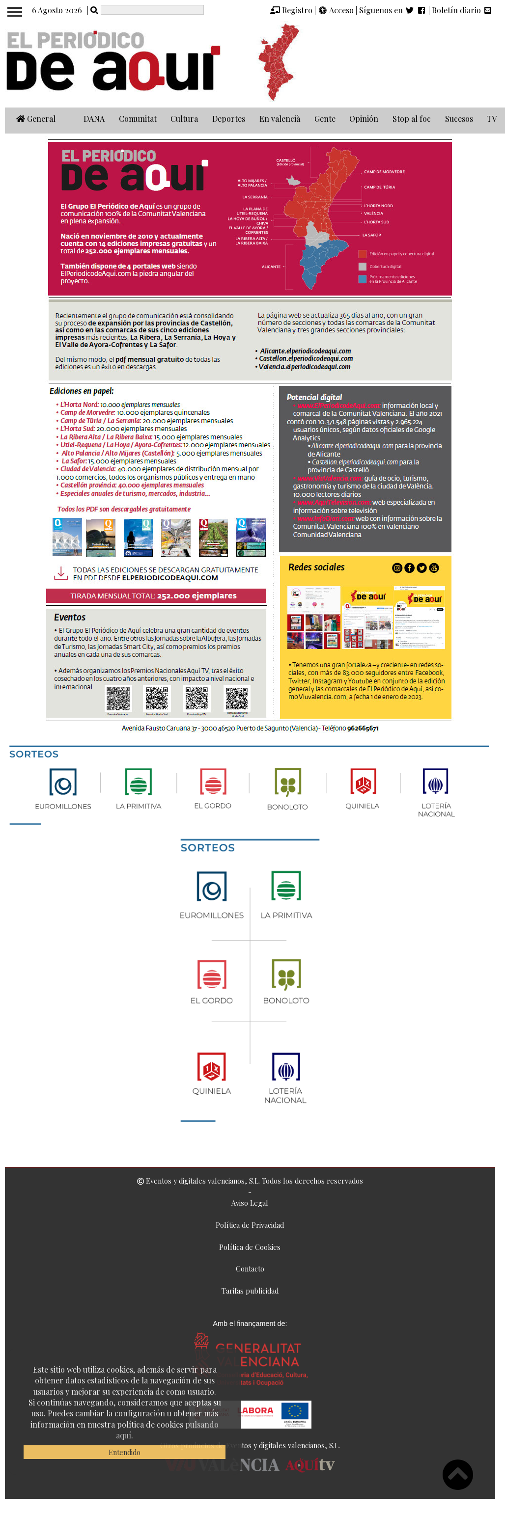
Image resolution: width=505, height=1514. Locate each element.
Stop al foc (412, 118)
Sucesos (459, 118)
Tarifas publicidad (250, 1291)
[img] (275, 10)
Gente (325, 118)
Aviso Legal (249, 1203)
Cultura (184, 118)
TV (492, 118)
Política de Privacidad (250, 1225)
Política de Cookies (250, 1247)
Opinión (363, 118)
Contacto (250, 1268)
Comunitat (138, 118)
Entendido (124, 1452)
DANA (94, 118)
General (36, 118)
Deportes (228, 118)
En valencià (279, 118)
